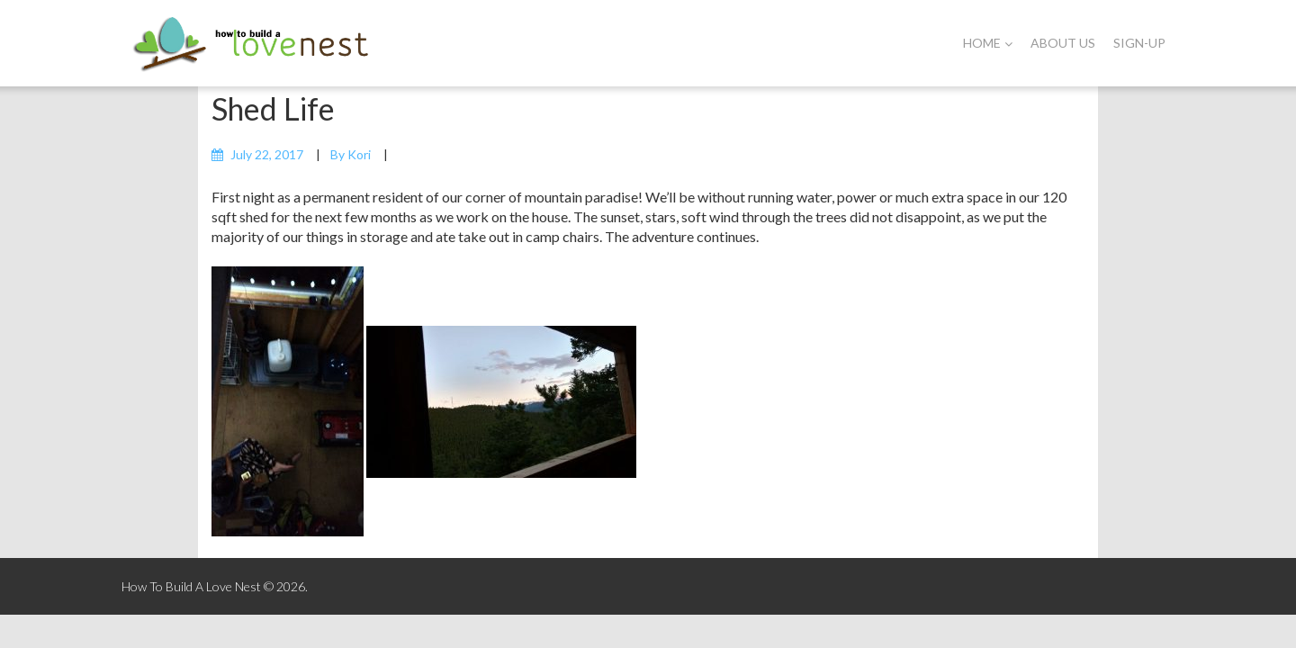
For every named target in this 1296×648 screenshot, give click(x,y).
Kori (359, 154)
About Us (1062, 42)
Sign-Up (1139, 42)
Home (987, 42)
